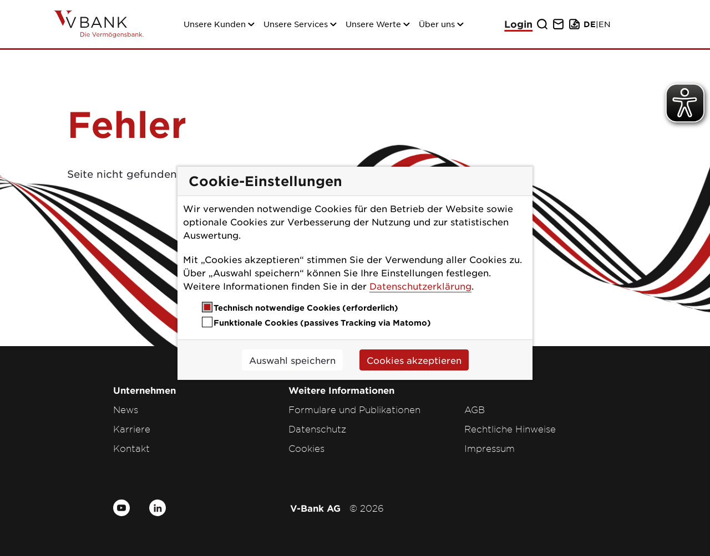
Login (518, 24)
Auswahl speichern (292, 359)
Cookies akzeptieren (414, 359)
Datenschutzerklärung (420, 285)
